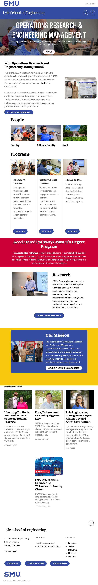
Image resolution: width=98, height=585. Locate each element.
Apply (49, 51)
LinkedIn (72, 553)
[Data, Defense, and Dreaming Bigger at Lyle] (49, 399)
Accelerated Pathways (27, 252)
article (45, 83)
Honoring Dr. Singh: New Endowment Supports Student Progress (17, 416)
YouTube (72, 556)
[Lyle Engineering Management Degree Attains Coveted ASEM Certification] (80, 399)
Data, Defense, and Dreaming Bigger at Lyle (47, 415)
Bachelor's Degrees (19, 181)
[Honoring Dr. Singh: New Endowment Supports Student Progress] (18, 399)
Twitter (71, 546)
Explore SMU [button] (90, 3)
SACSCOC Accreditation (48, 546)
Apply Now (12, 563)
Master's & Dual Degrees (48, 181)
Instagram (72, 549)
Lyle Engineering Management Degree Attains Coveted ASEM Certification (79, 416)
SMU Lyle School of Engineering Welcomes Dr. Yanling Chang (49, 484)
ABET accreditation (46, 543)
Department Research (49, 315)
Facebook (72, 543)
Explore (20, 231)
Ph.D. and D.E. (74, 179)
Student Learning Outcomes (63, 368)
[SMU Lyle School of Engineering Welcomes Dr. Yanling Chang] (49, 466)
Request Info (60, 563)
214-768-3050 (10, 551)
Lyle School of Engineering (24, 12)
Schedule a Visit (35, 563)
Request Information (18, 112)
